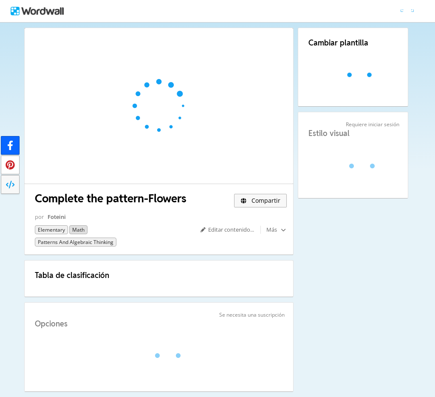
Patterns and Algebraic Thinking (75, 242)
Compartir (260, 200)
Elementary (51, 229)
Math (78, 229)
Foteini (57, 217)
